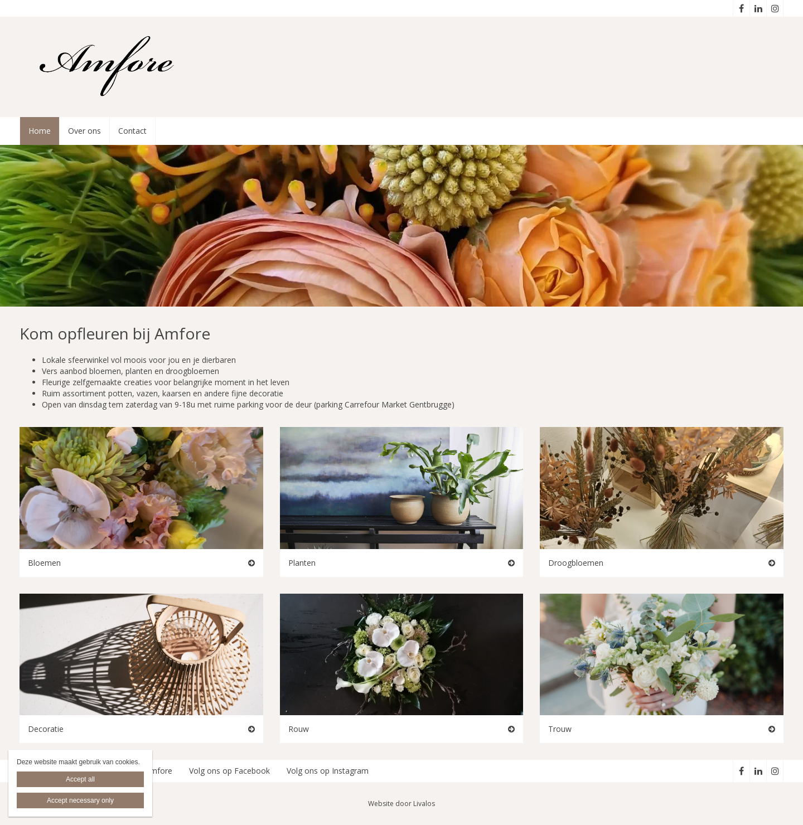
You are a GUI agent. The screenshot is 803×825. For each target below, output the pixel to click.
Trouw (560, 729)
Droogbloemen (575, 562)
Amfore (158, 770)
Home (39, 130)
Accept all (80, 779)
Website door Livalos (401, 803)
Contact (132, 130)
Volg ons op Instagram (328, 770)
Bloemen (44, 562)
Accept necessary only (80, 800)
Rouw (298, 729)
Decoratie (46, 729)
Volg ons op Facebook (229, 770)
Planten (302, 562)
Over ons (84, 130)
